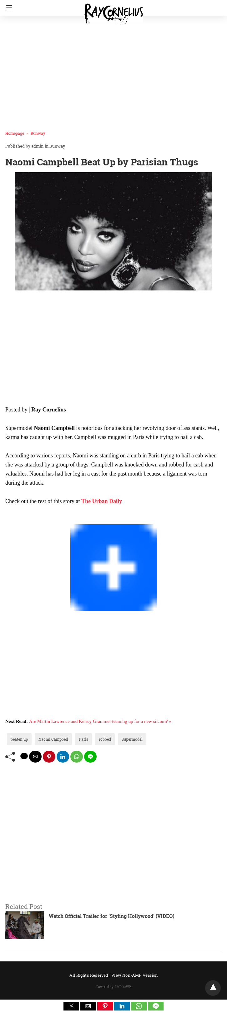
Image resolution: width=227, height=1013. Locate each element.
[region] (111, 349)
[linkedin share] (63, 757)
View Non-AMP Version (134, 975)
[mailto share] (35, 757)
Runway (38, 133)
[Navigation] (7, 8)
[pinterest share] (49, 757)
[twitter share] (24, 756)
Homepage (14, 133)
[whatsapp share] (76, 757)
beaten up (19, 739)
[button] (71, 1006)
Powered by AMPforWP (113, 987)
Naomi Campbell (53, 739)
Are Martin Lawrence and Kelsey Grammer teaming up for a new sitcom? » (100, 721)
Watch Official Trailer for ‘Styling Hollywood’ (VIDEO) (111, 916)
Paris (83, 739)
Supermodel (132, 739)
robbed (105, 739)
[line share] (90, 757)
